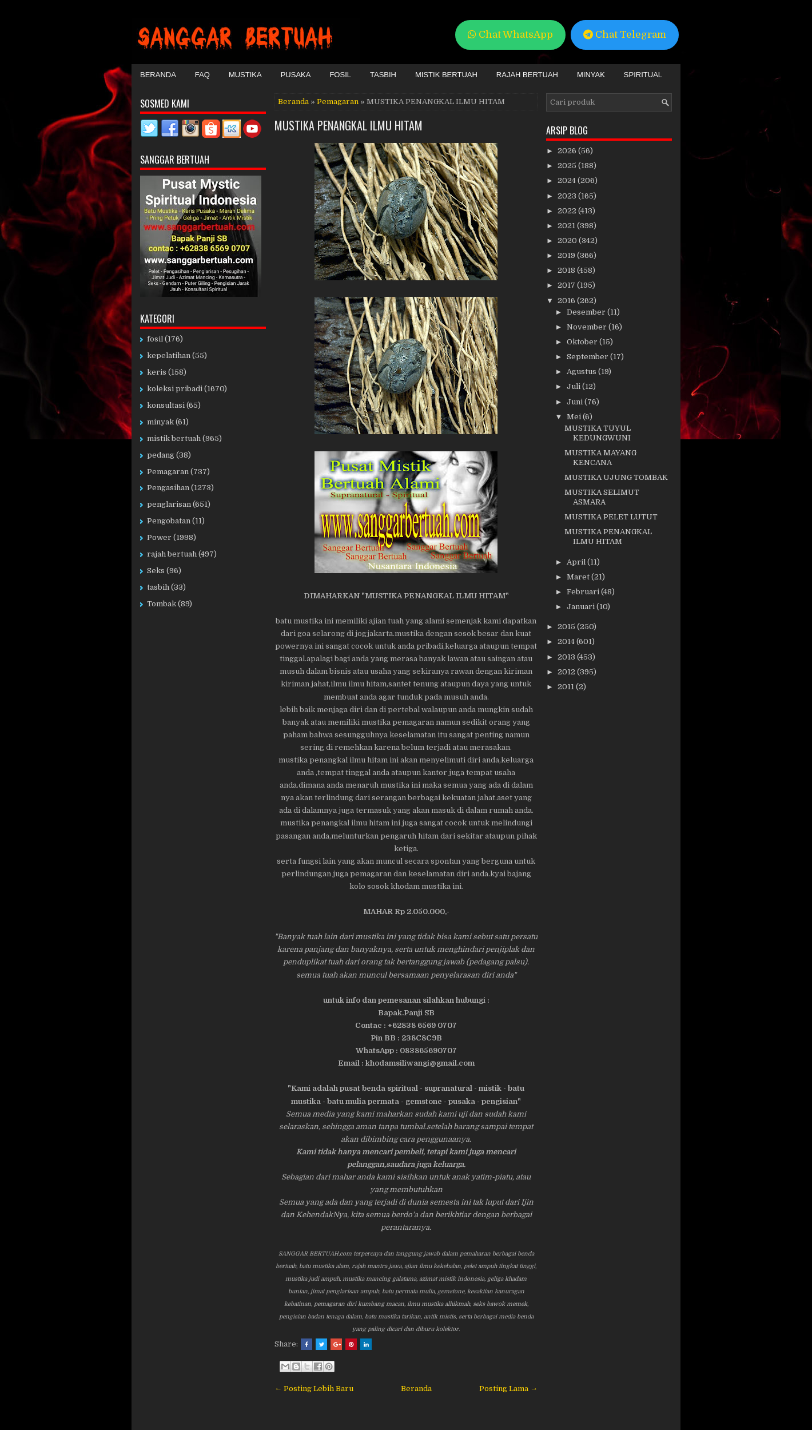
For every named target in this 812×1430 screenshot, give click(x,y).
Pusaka (296, 74)
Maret (579, 577)
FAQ (202, 74)
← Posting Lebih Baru (313, 1388)
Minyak (591, 74)
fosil (155, 339)
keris (156, 372)
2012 (567, 672)
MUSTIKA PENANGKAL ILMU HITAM (348, 125)
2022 (568, 210)
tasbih (158, 587)
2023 (568, 196)
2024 (568, 180)
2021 (567, 225)
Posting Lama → (508, 1388)
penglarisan (169, 504)
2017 (567, 285)
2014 (567, 641)
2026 (568, 150)
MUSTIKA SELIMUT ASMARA (601, 497)
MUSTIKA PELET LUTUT (611, 517)
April (577, 562)
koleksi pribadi (174, 388)
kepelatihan (168, 355)
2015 (567, 626)
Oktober (583, 341)
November (587, 327)
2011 (567, 686)
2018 (567, 270)
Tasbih (383, 74)
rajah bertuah (172, 554)
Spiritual (643, 74)
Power (159, 537)
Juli (574, 386)
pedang (160, 455)
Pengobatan (168, 521)
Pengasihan (168, 487)
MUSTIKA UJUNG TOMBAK (616, 477)
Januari (581, 606)
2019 (567, 255)
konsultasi (166, 405)
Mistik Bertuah (446, 74)
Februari (584, 591)
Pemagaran (338, 101)
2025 (568, 165)
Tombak (161, 603)
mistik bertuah (174, 438)
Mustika (245, 74)
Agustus (582, 371)
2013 (567, 657)
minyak (160, 422)
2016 (567, 300)
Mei (575, 416)
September (588, 356)
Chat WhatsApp (510, 34)
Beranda (158, 74)
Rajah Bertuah (527, 74)
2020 (568, 240)
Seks (156, 570)
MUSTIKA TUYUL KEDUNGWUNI (597, 433)
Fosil (340, 74)
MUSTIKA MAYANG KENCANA (600, 457)
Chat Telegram (624, 34)
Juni (575, 402)
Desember (587, 312)
